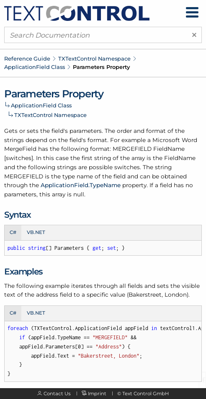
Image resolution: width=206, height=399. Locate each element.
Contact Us (57, 393)
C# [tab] (13, 232)
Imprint (97, 393)
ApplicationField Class (34, 67)
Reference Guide (27, 58)
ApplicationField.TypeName (81, 185)
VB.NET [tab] (36, 232)
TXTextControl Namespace (94, 58)
